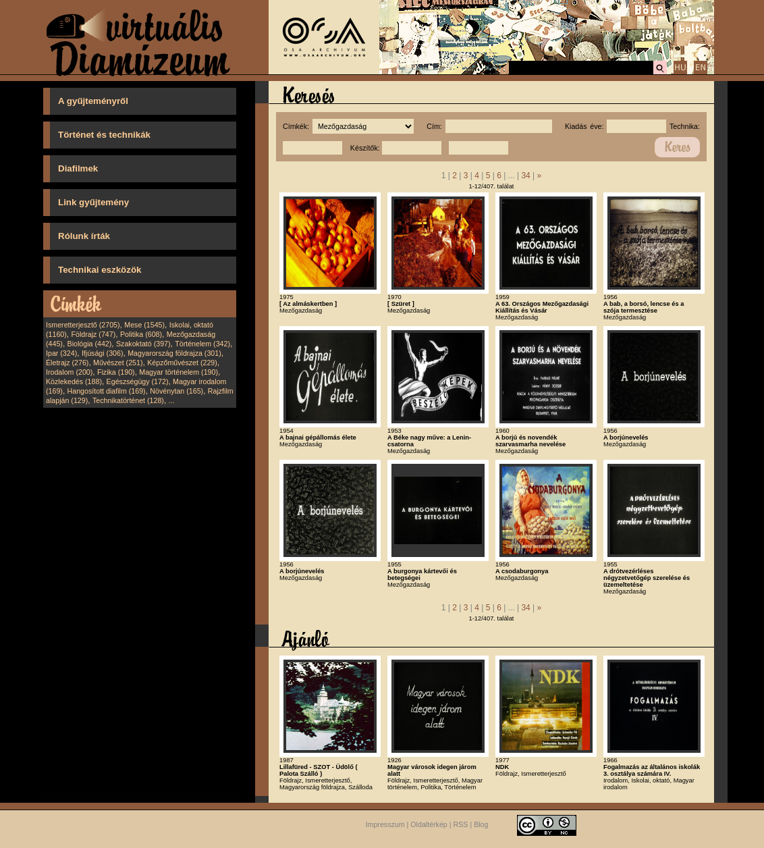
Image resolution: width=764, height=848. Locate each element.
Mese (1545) (144, 325)
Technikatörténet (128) (128, 400)
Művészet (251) (117, 363)
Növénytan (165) (176, 391)
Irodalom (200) (69, 372)
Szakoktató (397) (143, 344)
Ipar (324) (61, 353)
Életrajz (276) (67, 363)
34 (525, 175)
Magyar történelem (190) (178, 372)
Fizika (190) (116, 372)
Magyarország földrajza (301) (174, 353)
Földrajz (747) (93, 334)
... (172, 400)
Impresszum (385, 824)
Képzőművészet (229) (182, 363)
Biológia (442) (89, 344)
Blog (481, 824)
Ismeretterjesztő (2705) (83, 325)
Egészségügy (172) (138, 381)
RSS (461, 824)
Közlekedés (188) (74, 381)
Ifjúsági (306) (103, 353)
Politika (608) (141, 334)
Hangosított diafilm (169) (106, 391)
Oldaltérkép (428, 824)
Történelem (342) (202, 344)
